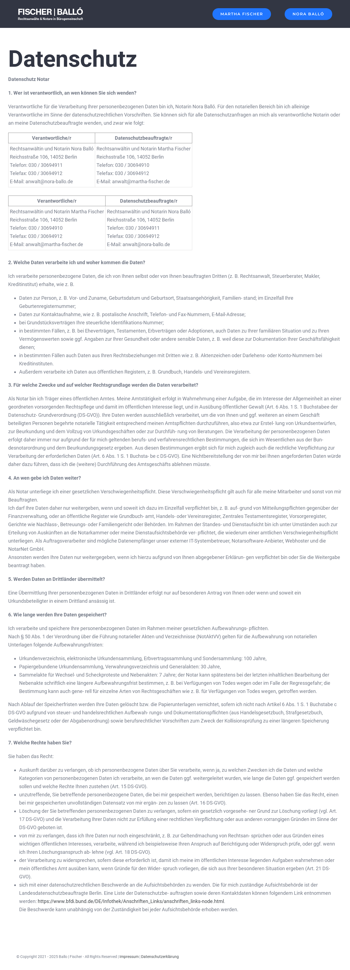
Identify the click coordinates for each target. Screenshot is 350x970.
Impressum (129, 956)
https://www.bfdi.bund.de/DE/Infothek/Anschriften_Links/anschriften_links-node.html (131, 901)
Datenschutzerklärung (160, 956)
